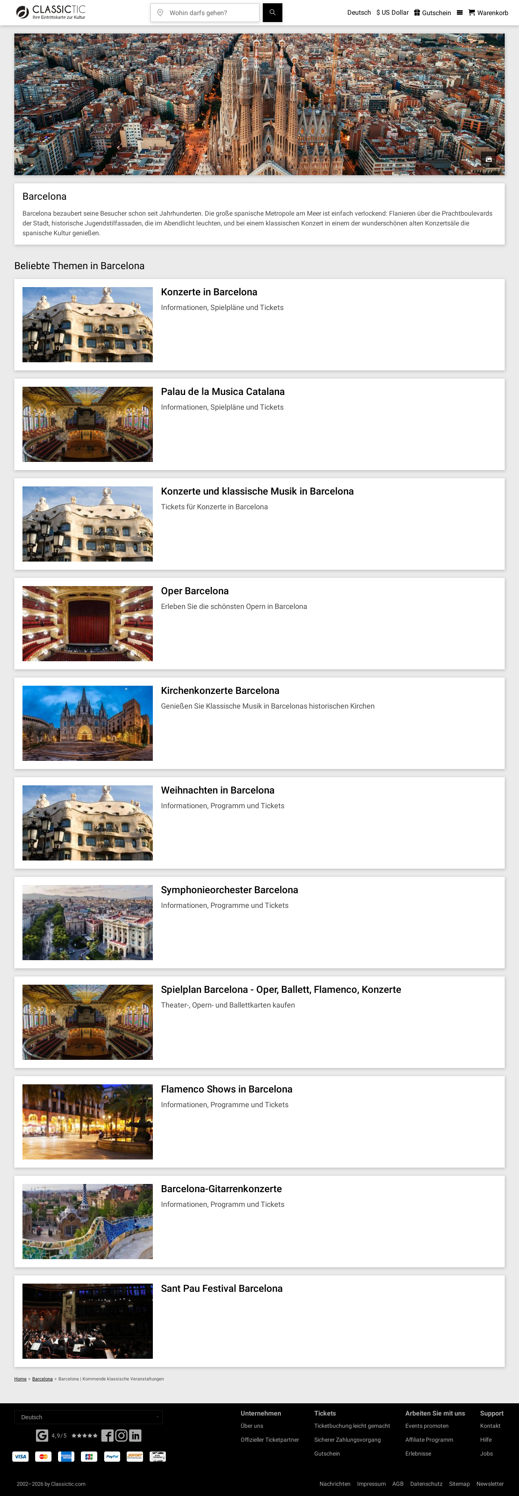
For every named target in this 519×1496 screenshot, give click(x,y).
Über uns (252, 1425)
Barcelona (42, 1379)
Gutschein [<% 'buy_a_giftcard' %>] (432, 13)
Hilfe (486, 1439)
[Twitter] (121, 1438)
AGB (398, 1483)
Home (20, 1379)
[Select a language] (88, 1417)
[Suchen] (272, 12)
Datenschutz (426, 1483)
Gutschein (327, 1453)
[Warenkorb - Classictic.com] (488, 13)
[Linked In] (135, 1438)
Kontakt (490, 1425)
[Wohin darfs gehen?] (211, 10)
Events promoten (427, 1425)
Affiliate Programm (429, 1439)
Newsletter (490, 1483)
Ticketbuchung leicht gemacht (352, 1425)
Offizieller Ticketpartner (270, 1439)
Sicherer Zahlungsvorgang (347, 1439)
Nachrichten (335, 1483)
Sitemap (459, 1483)
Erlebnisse (418, 1453)
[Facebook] (42, 1435)
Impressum (371, 1483)
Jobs (486, 1453)
